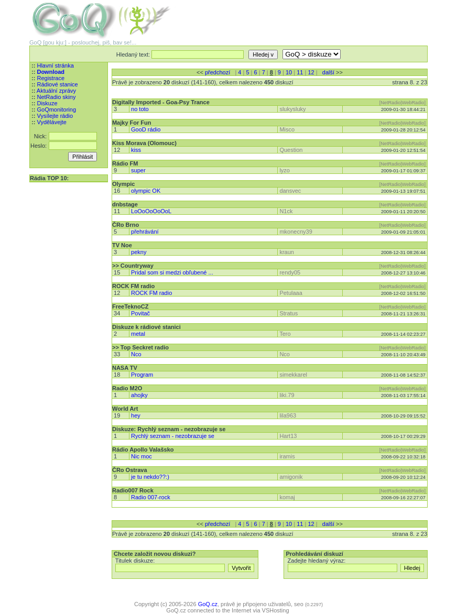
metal (138, 334)
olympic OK (145, 191)
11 (300, 72)
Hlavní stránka (55, 65)
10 (289, 72)
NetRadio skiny (56, 97)
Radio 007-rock (150, 497)
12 (311, 72)
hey (135, 415)
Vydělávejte (51, 122)
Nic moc (141, 456)
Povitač (140, 313)
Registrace (50, 78)
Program (142, 374)
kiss (136, 150)
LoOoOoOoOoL (151, 211)
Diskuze (47, 103)
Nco (136, 354)
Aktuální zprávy (56, 90)
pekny (138, 252)
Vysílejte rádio (55, 116)
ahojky (139, 395)
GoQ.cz (207, 604)
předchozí (217, 72)
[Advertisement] (305, 15)
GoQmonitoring (56, 109)
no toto (140, 109)
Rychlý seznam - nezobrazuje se (172, 436)
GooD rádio (145, 129)
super (138, 170)
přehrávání (145, 231)
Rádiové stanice (57, 84)
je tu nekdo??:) (150, 477)
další (328, 72)
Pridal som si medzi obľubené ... (172, 272)
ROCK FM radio (151, 293)
